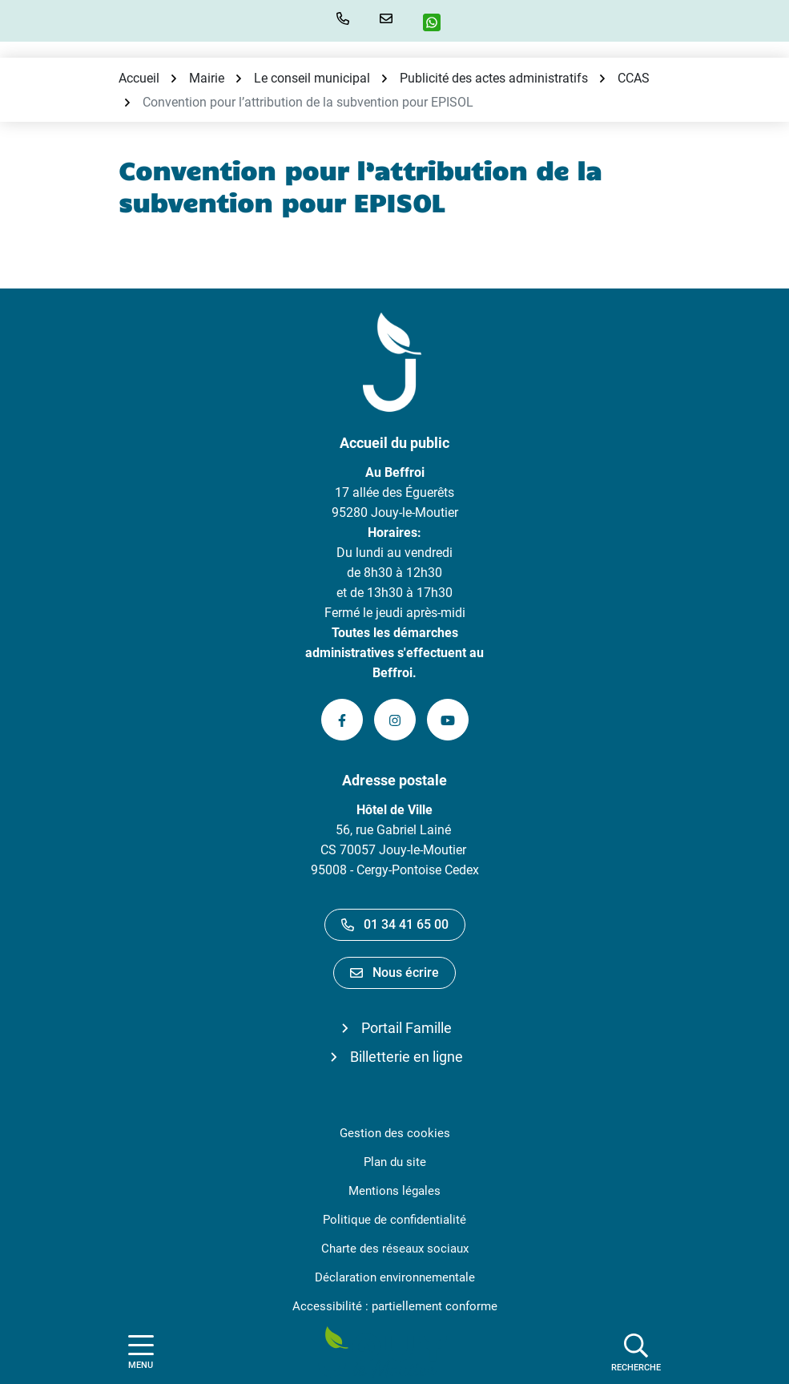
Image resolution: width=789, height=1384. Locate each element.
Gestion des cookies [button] (395, 1133)
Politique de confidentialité (394, 1220)
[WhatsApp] (438, 22)
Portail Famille (406, 1027)
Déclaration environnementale (395, 1277)
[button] (346, 18)
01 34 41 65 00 (395, 924)
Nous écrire (394, 972)
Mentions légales (394, 1191)
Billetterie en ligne (406, 1056)
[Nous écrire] (389, 18)
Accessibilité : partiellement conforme (394, 1306)
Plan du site (395, 1162)
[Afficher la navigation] (141, 1352)
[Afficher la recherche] (636, 1352)
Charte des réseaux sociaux (395, 1248)
